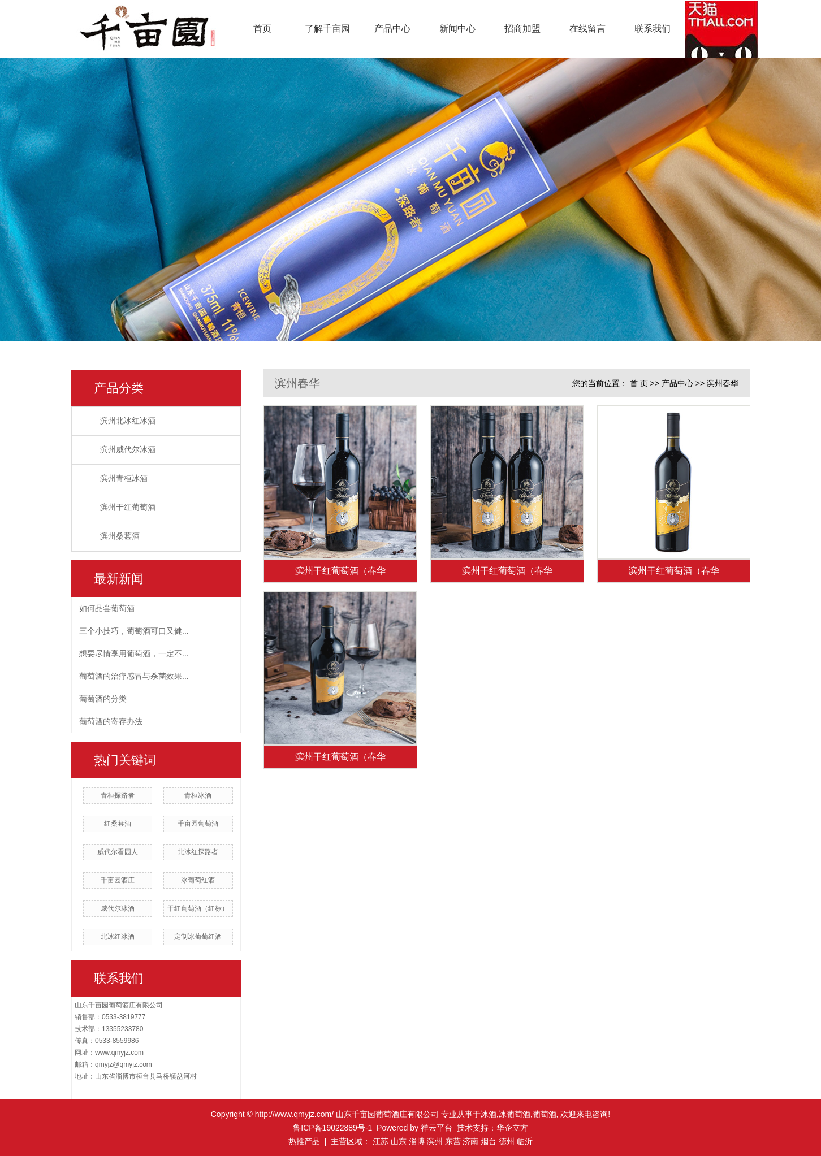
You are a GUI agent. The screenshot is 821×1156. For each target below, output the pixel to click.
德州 (507, 1141)
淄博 (417, 1141)
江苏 (380, 1141)
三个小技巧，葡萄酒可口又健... (134, 630)
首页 (262, 28)
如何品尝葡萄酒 (107, 608)
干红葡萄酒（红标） (197, 908)
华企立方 (512, 1127)
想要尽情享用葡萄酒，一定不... (134, 653)
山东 (399, 1141)
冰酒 (488, 1114)
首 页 (639, 383)
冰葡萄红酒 (198, 880)
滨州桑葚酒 (120, 536)
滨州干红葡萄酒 (127, 507)
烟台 (488, 1141)
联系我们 (652, 28)
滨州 (435, 1141)
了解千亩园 (327, 28)
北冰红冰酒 (118, 937)
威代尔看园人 (117, 852)
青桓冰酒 (197, 795)
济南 (470, 1141)
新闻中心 (457, 28)
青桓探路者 (118, 795)
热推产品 (304, 1141)
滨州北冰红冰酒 (127, 421)
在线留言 (587, 28)
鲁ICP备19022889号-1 (332, 1127)
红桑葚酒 (117, 824)
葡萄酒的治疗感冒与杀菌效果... (134, 676)
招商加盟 (522, 28)
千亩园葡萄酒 (198, 824)
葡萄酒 (544, 1114)
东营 (453, 1141)
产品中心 (392, 28)
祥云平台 (436, 1127)
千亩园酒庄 (118, 880)
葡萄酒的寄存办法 (110, 721)
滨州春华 (722, 383)
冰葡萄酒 (514, 1114)
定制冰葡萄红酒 (198, 937)
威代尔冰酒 (118, 908)
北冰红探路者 (198, 852)
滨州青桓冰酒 (124, 478)
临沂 (525, 1141)
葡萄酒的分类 (103, 698)
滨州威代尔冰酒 (127, 449)
